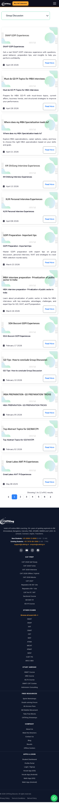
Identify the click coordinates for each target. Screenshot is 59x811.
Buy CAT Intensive (20, 3)
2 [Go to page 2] (20, 497)
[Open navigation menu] (54, 3)
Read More (49, 63)
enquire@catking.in (37, 544)
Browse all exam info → (29, 615)
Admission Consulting (29, 687)
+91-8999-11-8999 (29, 538)
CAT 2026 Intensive (29, 570)
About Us (29, 729)
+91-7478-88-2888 (31, 541)
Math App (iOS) (29, 778)
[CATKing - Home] (6, 3)
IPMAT (29, 649)
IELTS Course (30, 680)
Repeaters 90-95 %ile (29, 585)
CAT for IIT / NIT (29, 592)
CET (29, 634)
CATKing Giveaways (29, 717)
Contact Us (29, 737)
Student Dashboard (29, 759)
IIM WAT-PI (29, 600)
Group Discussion (14, 15)
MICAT (29, 645)
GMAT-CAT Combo (29, 683)
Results (29, 744)
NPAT (29, 653)
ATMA (29, 642)
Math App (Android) (29, 782)
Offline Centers (29, 748)
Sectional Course (29, 596)
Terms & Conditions (18, 798)
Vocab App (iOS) (29, 771)
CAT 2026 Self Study (29, 562)
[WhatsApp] (21, 550)
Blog (29, 740)
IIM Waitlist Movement (29, 710)
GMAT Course (29, 672)
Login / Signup (29, 767)
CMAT (29, 630)
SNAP (29, 623)
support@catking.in (21, 544)
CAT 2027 (29, 581)
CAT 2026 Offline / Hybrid (29, 573)
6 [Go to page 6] (44, 497)
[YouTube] (27, 550)
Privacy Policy (5, 798)
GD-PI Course (29, 604)
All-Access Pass (29, 706)
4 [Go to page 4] (32, 497)
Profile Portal (29, 763)
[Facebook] (38, 550)
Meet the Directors (30, 733)
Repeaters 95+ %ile (29, 589)
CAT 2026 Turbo (29, 566)
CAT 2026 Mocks (29, 577)
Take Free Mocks (29, 714)
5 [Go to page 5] (38, 497)
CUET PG (29, 657)
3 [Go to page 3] (26, 497)
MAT (29, 638)
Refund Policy (32, 798)
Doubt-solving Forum (30, 702)
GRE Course (29, 676)
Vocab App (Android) (29, 774)
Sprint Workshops (29, 699)
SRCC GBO (29, 661)
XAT (29, 627)
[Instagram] (32, 550)
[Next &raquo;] (50, 497)
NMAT (29, 619)
